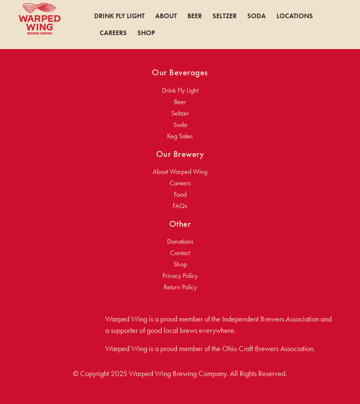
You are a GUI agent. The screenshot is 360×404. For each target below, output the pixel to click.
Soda (256, 16)
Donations (180, 241)
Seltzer (224, 16)
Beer (194, 16)
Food (180, 194)
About (166, 16)
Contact (180, 252)
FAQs (180, 205)
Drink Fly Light (119, 16)
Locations (294, 16)
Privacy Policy (180, 275)
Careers (113, 33)
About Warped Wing (180, 171)
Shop (146, 33)
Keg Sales (180, 136)
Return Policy (180, 287)
